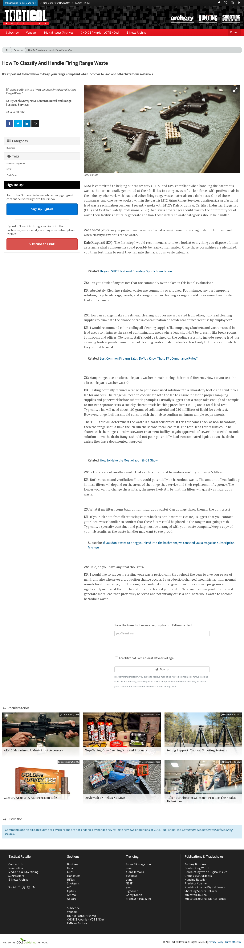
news (129, 868)
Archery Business (195, 864)
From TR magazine (15, 163)
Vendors (31, 32)
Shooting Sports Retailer (201, 891)
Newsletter (15, 868)
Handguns (73, 876)
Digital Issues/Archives (58, 32)
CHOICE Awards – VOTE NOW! (100, 32)
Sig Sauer (132, 891)
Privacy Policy (216, 942)
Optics (71, 891)
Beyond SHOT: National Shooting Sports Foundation (136, 271)
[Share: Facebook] (9, 123)
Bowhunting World (197, 868)
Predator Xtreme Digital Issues (205, 887)
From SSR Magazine (139, 898)
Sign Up (162, 669)
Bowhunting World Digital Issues (206, 872)
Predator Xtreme (196, 883)
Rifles (71, 879)
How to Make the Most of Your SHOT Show (129, 460)
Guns (70, 872)
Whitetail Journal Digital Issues (205, 898)
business (131, 876)
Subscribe (12, 32)
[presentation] (162, 645)
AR (69, 887)
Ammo (71, 895)
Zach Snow (11, 175)
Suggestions (16, 876)
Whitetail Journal (196, 895)
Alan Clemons (135, 872)
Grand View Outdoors (198, 876)
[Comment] (35, 123)
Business (18, 50)
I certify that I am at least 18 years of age (144, 658)
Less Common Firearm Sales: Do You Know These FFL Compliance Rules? (149, 358)
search (235, 32)
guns (129, 879)
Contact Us (15, 864)
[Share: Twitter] (18, 123)
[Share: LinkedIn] (26, 123)
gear (129, 887)
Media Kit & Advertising (23, 872)
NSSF (8, 169)
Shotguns (73, 883)
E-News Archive (136, 32)
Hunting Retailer (196, 879)
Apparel (72, 898)
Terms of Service (233, 942)
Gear (70, 868)
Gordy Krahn (134, 895)
